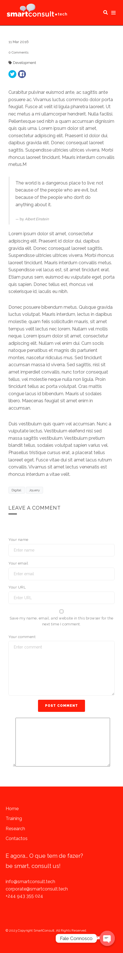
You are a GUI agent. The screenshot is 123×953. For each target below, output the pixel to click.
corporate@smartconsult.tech (37, 889)
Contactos (17, 838)
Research (15, 828)
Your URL (17, 587)
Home (12, 808)
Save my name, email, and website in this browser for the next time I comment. (61, 621)
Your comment (21, 637)
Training (14, 818)
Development (24, 63)
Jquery (34, 490)
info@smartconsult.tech (30, 881)
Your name (18, 539)
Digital (17, 490)
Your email (18, 563)
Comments (18, 52)
